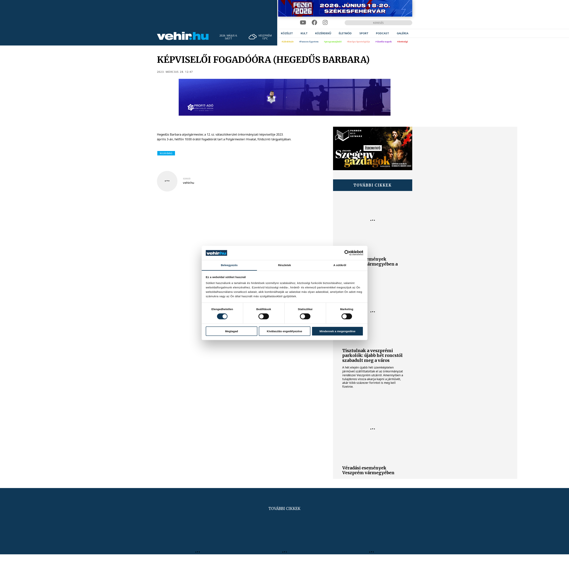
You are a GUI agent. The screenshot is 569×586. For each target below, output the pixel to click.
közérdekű (166, 153)
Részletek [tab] (284, 265)
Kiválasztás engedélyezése (284, 331)
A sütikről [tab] (339, 265)
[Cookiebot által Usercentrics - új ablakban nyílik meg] (347, 253)
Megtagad (231, 331)
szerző (186, 178)
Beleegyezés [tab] (229, 265)
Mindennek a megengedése (337, 331)
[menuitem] (287, 33)
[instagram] (325, 23)
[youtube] (303, 23)
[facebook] (314, 23)
